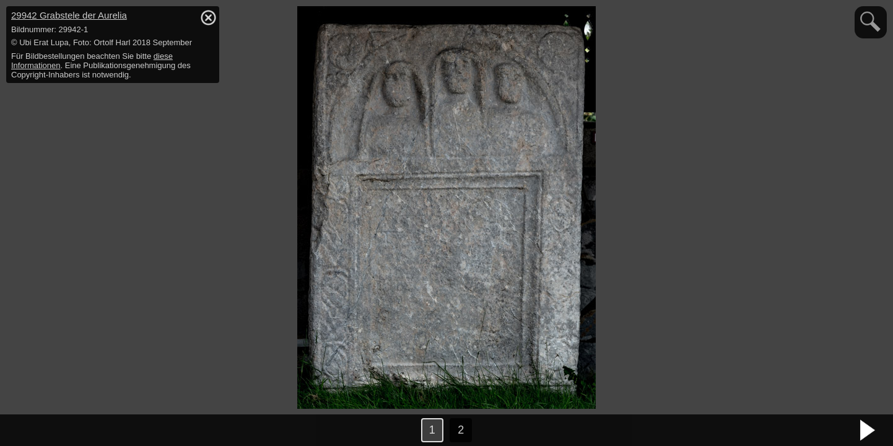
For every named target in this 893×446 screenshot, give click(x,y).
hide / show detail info (208, 17)
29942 (69, 15)
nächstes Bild (868, 430)
